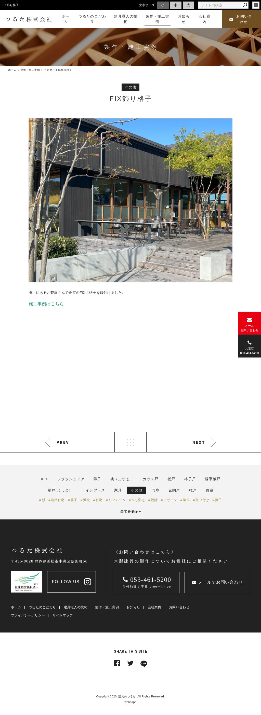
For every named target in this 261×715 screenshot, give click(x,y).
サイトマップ (63, 615)
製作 (186, 500)
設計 (154, 500)
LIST (130, 442)
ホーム (16, 607)
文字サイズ (147, 5)
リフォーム (117, 500)
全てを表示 (130, 511)
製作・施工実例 (107, 607)
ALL (44, 479)
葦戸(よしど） (60, 490)
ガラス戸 (151, 479)
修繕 (210, 490)
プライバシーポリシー (28, 615)
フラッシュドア (71, 479)
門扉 (156, 490)
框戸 (193, 490)
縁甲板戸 (213, 479)
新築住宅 (57, 500)
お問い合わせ (240, 19)
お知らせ (133, 607)
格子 (74, 500)
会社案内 (154, 607)
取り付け (202, 500)
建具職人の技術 (75, 607)
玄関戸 (174, 490)
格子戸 (190, 479)
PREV (63, 442)
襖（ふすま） (122, 479)
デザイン (170, 500)
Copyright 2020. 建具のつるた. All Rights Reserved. (130, 696)
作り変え (138, 500)
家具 (118, 490)
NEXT (198, 442)
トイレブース (93, 490)
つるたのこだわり (42, 607)
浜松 (86, 500)
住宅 (99, 500)
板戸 (171, 479)
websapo (131, 702)
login (255, 5)
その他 (137, 490)
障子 (97, 479)
